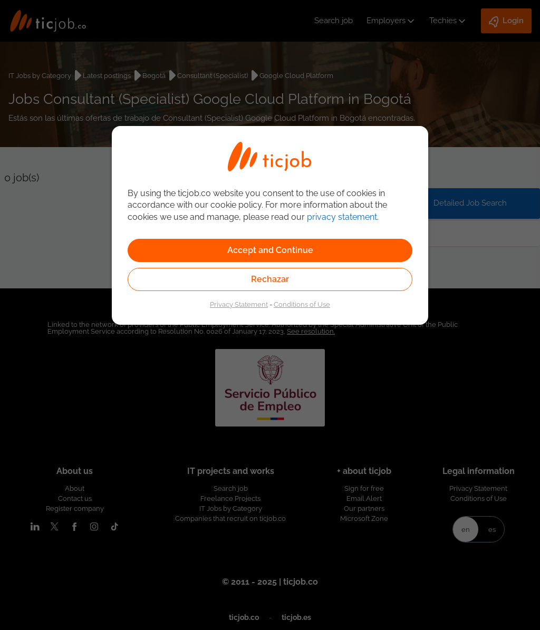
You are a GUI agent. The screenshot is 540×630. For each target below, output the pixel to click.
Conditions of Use (302, 304)
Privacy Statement (239, 304)
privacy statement (342, 217)
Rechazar (270, 279)
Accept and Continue (270, 250)
